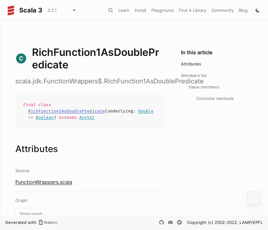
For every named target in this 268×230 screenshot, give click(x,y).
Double (146, 111)
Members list (194, 75)
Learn (124, 10)
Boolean (45, 117)
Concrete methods (215, 98)
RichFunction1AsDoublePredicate (66, 111)
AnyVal (87, 117)
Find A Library (192, 10)
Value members (204, 86)
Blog (243, 10)
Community (222, 10)
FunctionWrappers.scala (43, 182)
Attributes (191, 63)
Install (140, 10)
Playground (162, 10)
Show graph (31, 213)
